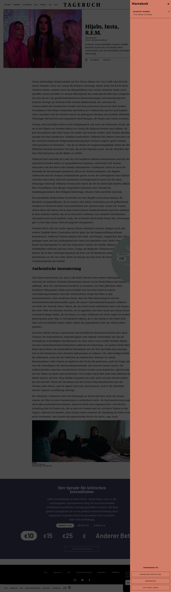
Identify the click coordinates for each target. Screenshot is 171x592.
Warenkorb (150, 581)
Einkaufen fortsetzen (150, 574)
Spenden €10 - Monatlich (141, 11)
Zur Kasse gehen (150, 587)
